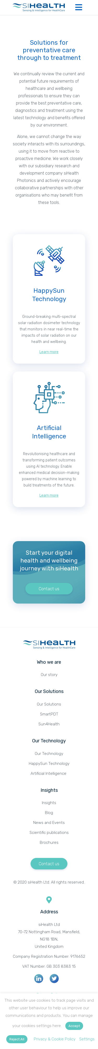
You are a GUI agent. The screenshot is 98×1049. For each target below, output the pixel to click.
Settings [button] (87, 1039)
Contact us (49, 588)
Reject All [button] (16, 1039)
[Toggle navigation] (78, 7)
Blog (49, 812)
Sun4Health (49, 724)
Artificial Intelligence (49, 773)
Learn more (49, 352)
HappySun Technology (49, 763)
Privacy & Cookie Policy (55, 1039)
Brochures (49, 842)
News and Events (49, 822)
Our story (49, 674)
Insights (49, 802)
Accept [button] (74, 1026)
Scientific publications (49, 832)
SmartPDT (49, 714)
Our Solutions (49, 704)
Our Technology (49, 753)
